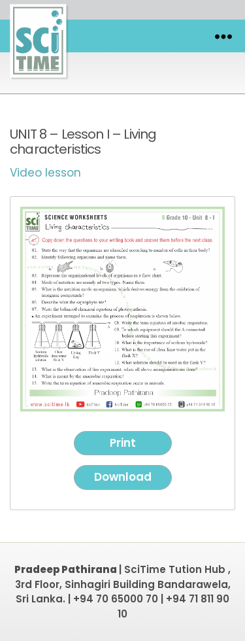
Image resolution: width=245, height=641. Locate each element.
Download (123, 477)
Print (123, 443)
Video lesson (45, 173)
